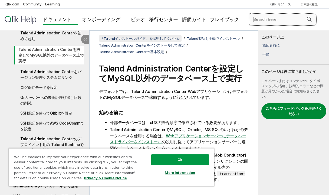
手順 (265, 54)
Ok (167, 155)
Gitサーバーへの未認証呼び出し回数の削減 (50, 100)
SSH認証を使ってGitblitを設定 (46, 113)
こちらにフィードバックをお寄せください (294, 111)
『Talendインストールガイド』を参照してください (140, 38)
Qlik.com (12, 4)
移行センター (163, 19)
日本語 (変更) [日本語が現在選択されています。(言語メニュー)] (310, 4)
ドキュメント (57, 19)
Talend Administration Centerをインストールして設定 (142, 45)
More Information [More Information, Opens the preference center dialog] (167, 168)
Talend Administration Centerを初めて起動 (50, 36)
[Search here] (282, 19)
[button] (309, 19)
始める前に (271, 45)
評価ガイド (194, 19)
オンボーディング (101, 19)
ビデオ (138, 19)
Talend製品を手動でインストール (213, 38)
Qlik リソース (280, 4)
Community (32, 4)
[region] (104, 165)
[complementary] (293, 112)
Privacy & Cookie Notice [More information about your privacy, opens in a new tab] (45, 179)
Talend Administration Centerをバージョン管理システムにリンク (50, 74)
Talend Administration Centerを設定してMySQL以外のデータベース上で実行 (51, 55)
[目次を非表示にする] (85, 39)
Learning (52, 4)
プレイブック (224, 19)
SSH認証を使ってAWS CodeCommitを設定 (51, 126)
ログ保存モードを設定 (39, 87)
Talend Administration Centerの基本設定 (131, 52)
